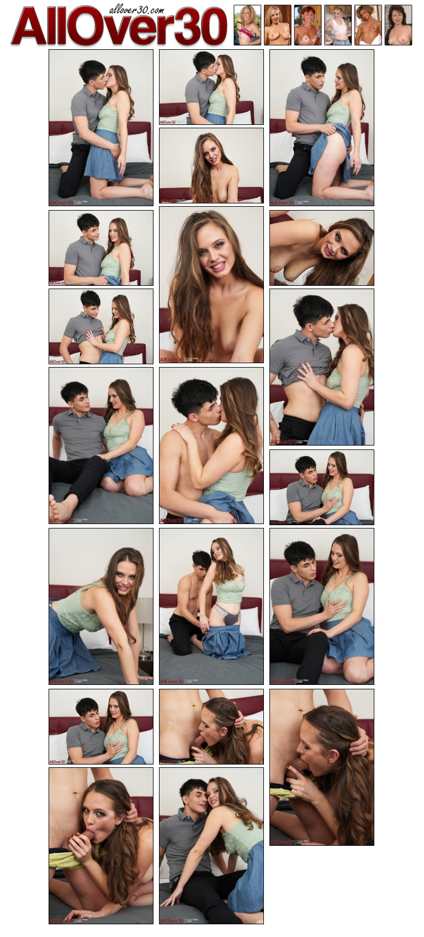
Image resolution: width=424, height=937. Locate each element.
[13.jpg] (101, 606)
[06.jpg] (101, 248)
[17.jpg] (211, 727)
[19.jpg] (101, 845)
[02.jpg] (211, 87)
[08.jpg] (101, 326)
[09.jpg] (321, 367)
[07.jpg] (321, 248)
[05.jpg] (211, 284)
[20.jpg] (211, 845)
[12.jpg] (321, 487)
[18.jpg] (321, 767)
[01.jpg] (101, 127)
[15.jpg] (321, 606)
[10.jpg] (101, 445)
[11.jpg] (211, 445)
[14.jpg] (211, 606)
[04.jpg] (211, 165)
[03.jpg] (321, 127)
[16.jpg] (101, 727)
